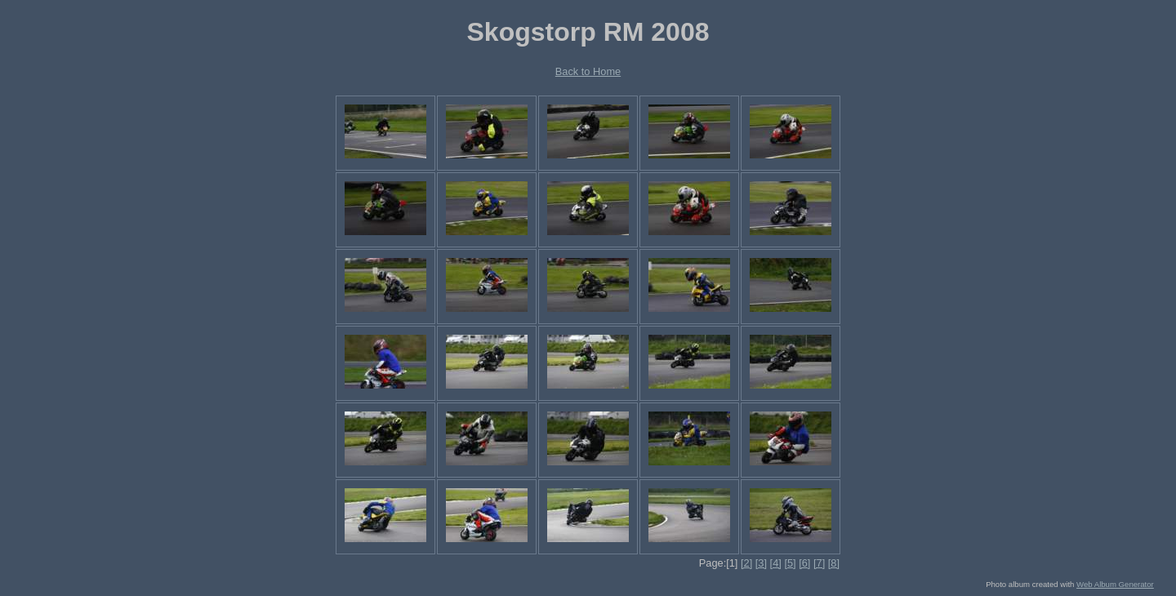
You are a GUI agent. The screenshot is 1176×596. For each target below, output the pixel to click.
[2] (746, 563)
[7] (819, 563)
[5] (789, 563)
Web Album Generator (1115, 584)
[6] (804, 563)
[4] (776, 563)
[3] (761, 563)
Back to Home (588, 71)
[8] (834, 563)
